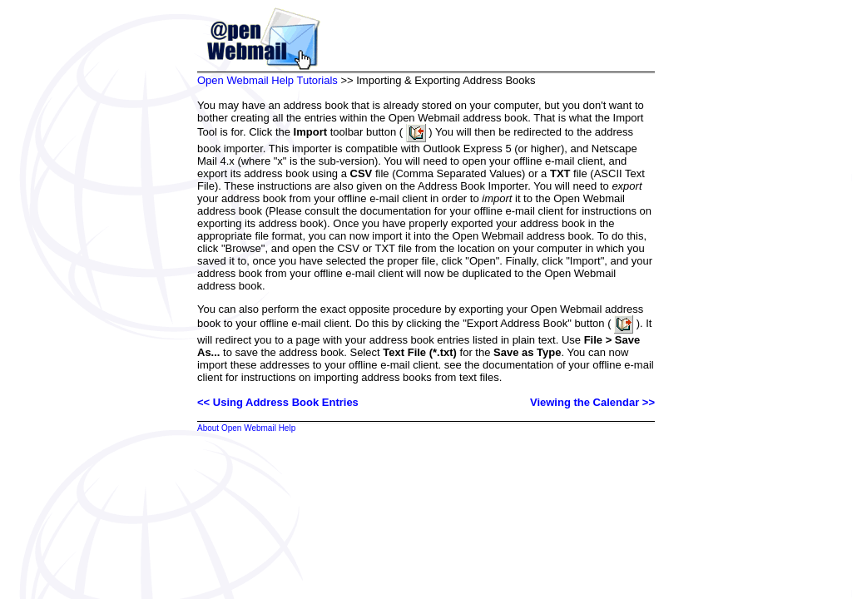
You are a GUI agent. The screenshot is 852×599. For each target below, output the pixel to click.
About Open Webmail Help (246, 428)
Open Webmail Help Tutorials (267, 80)
